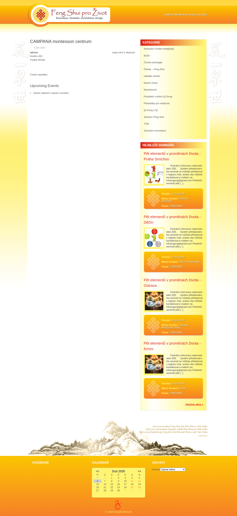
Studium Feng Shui (154, 117)
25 (132, 487)
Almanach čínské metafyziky (159, 48)
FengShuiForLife (123, 511)
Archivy (156, 469)
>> (139, 471)
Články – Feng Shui (154, 69)
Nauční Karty (151, 82)
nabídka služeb (152, 76)
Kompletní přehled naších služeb (185, 14)
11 (132, 481)
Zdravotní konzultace (155, 130)
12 (139, 481)
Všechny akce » (194, 404)
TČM (146, 123)
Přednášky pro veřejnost (157, 103)
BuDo (147, 55)
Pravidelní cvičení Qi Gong (158, 96)
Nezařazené (150, 89)
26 (139, 487)
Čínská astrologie (153, 62)
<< (97, 471)
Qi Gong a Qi (151, 110)
